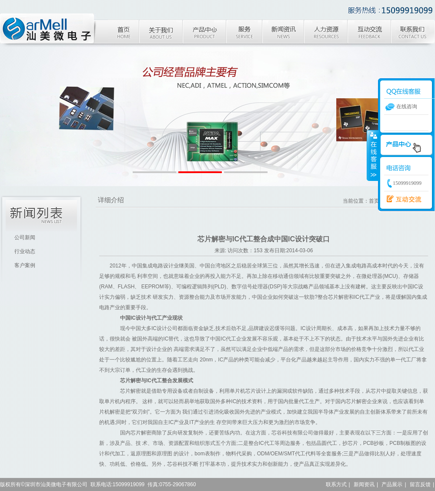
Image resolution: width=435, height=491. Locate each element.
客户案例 (24, 265)
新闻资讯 (364, 484)
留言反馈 (420, 484)
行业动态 (24, 251)
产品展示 (391, 484)
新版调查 (401, 199)
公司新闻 (24, 237)
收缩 (373, 155)
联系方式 (336, 484)
